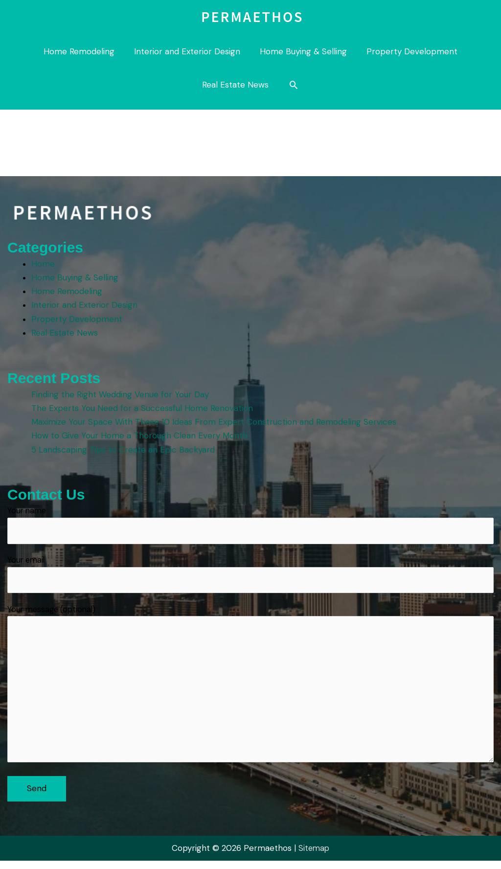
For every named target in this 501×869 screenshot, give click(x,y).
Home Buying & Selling (75, 277)
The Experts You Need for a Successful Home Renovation (143, 408)
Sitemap (314, 856)
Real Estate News (65, 332)
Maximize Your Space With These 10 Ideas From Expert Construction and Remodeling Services (214, 421)
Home (44, 263)
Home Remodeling (67, 291)
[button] (293, 84)
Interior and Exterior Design (85, 304)
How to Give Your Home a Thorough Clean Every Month (140, 435)
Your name (250, 525)
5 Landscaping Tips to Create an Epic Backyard (124, 449)
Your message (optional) (250, 690)
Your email (250, 576)
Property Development (77, 318)
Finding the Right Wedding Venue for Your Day (121, 394)
